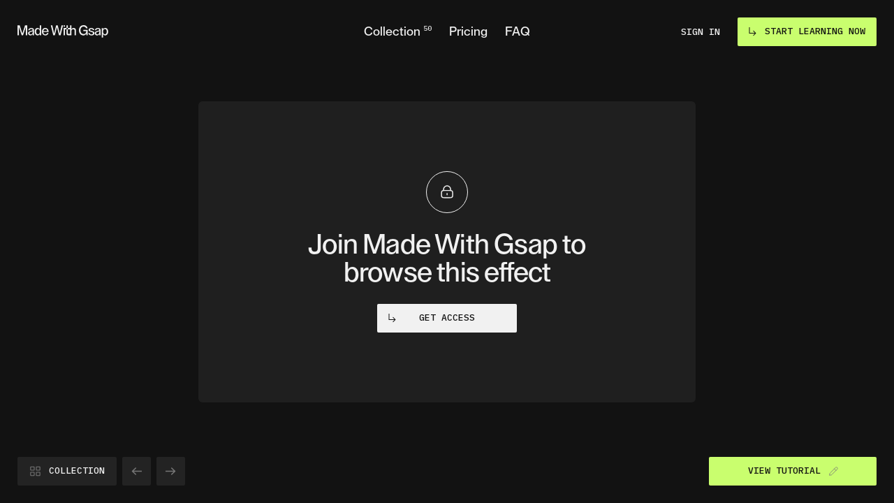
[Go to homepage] (62, 31)
